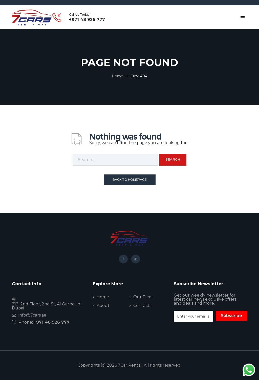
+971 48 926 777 (87, 20)
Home (117, 76)
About (103, 305)
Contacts (142, 305)
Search (172, 159)
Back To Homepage (130, 180)
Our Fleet (143, 297)
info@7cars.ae (32, 315)
